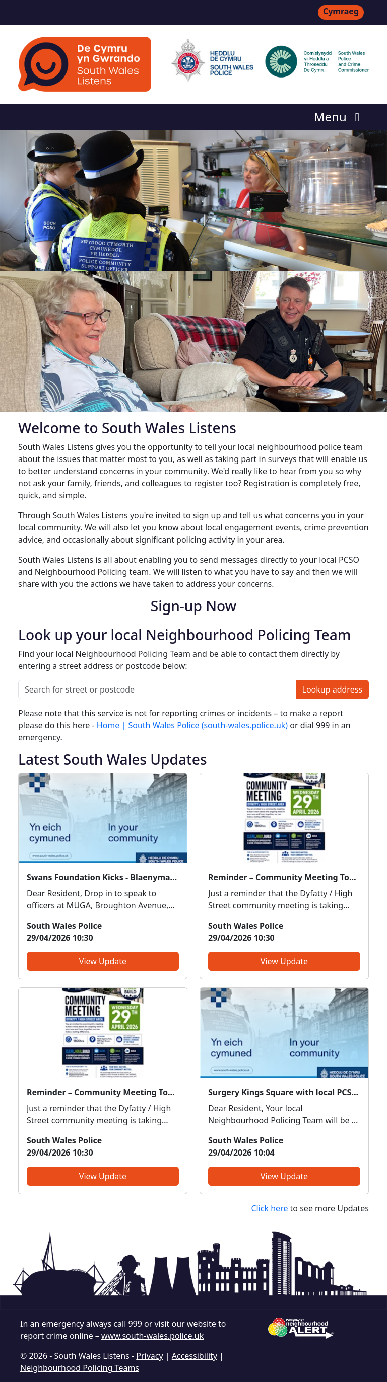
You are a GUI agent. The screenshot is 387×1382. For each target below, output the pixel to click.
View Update (102, 961)
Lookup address (332, 689)
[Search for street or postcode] (157, 689)
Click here (269, 1208)
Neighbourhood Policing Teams (79, 1367)
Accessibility (194, 1355)
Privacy (149, 1355)
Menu (339, 116)
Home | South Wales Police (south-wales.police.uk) (192, 725)
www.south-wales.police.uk (152, 1335)
